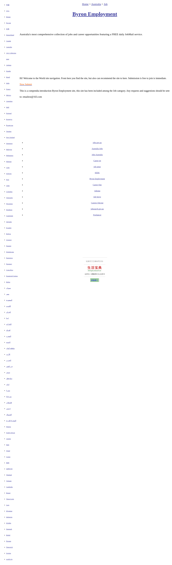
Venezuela (9, 198)
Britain (8, 17)
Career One (97, 185)
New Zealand (10, 137)
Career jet (97, 161)
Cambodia (9, 487)
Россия (8, 23)
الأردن (8, 354)
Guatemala (9, 216)
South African (10, 433)
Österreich (9, 547)
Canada (8, 41)
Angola (8, 439)
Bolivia (8, 234)
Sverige (8, 553)
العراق (8, 330)
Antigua (8, 65)
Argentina (9, 101)
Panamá (8, 246)
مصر (7, 294)
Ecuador (8, 228)
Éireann (8, 541)
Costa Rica (9, 270)
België (8, 535)
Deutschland (10, 35)
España (8, 71)
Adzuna (97, 191)
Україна (8, 131)
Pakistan (8, 161)
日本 (7, 29)
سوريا (8, 390)
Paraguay (9, 264)
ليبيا (7, 318)
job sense (97, 167)
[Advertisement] (95, 24)
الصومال (9, 415)
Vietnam (8, 481)
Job (106, 4)
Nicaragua (9, 204)
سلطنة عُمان (10, 348)
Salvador (9, 222)
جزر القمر (9, 366)
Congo (8, 457)
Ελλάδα (8, 523)
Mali (7, 445)
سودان (8, 288)
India (7, 83)
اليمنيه (8, 342)
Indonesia (9, 517)
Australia (9, 47)
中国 (7, 5)
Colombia (9, 192)
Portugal (8, 113)
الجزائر (8, 312)
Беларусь (9, 119)
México (8, 95)
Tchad (8, 451)
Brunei (8, 493)
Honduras (9, 210)
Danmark (9, 529)
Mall (7, 107)
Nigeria (8, 427)
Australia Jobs (97, 149)
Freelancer (97, 215)
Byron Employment (94, 14)
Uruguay (9, 240)
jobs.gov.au (97, 143)
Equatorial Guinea (12, 276)
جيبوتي (8, 409)
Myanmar (9, 511)
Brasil (8, 77)
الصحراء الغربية (11, 421)
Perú (7, 180)
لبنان (7, 384)
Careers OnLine (97, 203)
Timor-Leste (10, 499)
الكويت (8, 306)
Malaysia (9, 149)
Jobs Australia (97, 155)
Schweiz (8, 174)
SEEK (97, 173)
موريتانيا (8, 396)
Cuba (7, 167)
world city (9, 559)
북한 (7, 463)
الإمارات (8, 324)
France (8, 89)
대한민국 (9, 469)
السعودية (9, 300)
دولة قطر (9, 378)
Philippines (9, 155)
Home (85, 4)
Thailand (9, 475)
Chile (8, 186)
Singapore (9, 143)
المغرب (8, 336)
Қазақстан (9, 125)
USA (7, 11)
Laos (7, 505)
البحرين (8, 360)
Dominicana (10, 252)
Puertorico (9, 258)
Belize (8, 282)
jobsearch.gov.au (97, 209)
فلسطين (9, 403)
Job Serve (97, 197)
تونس (8, 372)
